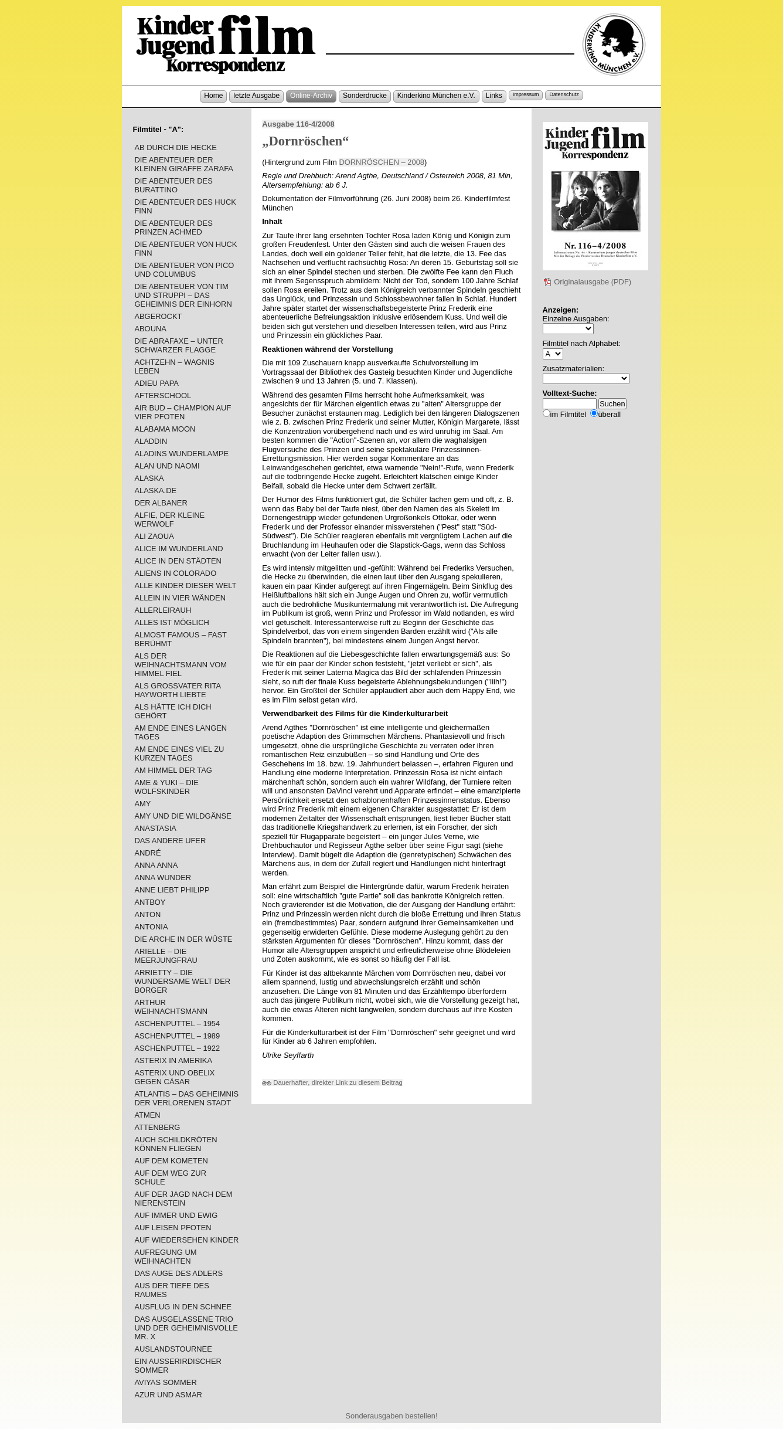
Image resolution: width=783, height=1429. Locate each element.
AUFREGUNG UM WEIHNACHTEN (165, 1256)
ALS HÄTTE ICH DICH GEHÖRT (172, 711)
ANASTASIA (155, 828)
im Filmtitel (568, 414)
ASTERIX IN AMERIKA (173, 1060)
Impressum (526, 94)
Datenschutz (563, 94)
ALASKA (149, 478)
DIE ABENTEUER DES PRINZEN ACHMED (173, 227)
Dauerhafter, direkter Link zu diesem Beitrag (332, 1082)
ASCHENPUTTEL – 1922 (177, 1048)
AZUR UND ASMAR (168, 1394)
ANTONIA (151, 926)
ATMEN (147, 1115)
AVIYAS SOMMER (165, 1382)
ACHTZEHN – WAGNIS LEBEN (174, 366)
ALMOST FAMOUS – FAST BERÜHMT (180, 639)
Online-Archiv (311, 95)
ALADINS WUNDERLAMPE (181, 453)
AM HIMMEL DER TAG (173, 770)
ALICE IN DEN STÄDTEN (177, 560)
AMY (142, 803)
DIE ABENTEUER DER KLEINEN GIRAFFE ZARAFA (183, 164)
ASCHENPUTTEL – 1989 (177, 1035)
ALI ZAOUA (153, 536)
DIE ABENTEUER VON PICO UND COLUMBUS (184, 270)
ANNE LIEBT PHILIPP (171, 889)
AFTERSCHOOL (162, 395)
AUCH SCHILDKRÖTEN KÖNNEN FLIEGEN (175, 1144)
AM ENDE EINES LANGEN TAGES (180, 732)
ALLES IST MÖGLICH (171, 622)
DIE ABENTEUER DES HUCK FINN (185, 206)
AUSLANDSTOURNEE (173, 1349)
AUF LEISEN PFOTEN (172, 1227)
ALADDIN (150, 441)
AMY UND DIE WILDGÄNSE (182, 816)
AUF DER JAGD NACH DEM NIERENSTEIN (183, 1198)
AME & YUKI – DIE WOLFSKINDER (166, 787)
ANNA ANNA (156, 865)
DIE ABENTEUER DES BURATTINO (173, 185)
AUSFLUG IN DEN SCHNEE (183, 1306)
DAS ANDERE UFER (170, 840)
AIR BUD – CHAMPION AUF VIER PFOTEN (182, 412)
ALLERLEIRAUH (162, 610)
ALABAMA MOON (164, 429)
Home (213, 95)
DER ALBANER (160, 502)
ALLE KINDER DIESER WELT (185, 585)
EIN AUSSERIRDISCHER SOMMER (177, 1365)
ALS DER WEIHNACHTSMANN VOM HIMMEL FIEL (180, 664)
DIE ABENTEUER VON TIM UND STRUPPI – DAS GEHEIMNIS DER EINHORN (183, 295)
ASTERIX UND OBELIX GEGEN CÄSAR (174, 1077)
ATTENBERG (157, 1127)
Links (494, 95)
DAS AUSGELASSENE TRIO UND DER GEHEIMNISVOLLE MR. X (185, 1328)
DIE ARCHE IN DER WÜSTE (183, 939)
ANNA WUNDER (162, 877)
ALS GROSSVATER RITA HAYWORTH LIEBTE (177, 690)
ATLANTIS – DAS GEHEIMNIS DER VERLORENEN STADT (186, 1098)
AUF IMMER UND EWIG (175, 1215)
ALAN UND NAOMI (166, 465)
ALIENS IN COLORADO (175, 573)
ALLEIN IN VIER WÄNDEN (180, 597)
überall (609, 414)
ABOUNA (150, 328)
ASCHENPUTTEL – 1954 (177, 1023)
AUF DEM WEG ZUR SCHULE (170, 1177)
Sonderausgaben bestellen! (391, 1415)
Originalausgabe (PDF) (587, 281)
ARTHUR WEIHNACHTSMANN (170, 1007)
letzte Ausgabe (256, 95)
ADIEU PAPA (156, 383)
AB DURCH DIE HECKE (175, 147)
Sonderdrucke (365, 95)
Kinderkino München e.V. (436, 95)
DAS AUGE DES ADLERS (178, 1273)
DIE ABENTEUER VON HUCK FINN (185, 248)
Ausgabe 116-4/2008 (298, 124)
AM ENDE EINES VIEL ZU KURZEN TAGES (179, 753)
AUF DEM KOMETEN (170, 1160)
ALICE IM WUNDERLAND (178, 548)
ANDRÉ (147, 852)
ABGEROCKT (158, 316)
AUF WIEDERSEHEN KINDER (186, 1239)
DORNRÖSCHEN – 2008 (381, 162)
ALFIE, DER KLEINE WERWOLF (169, 519)
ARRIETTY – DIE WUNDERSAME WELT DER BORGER (182, 981)
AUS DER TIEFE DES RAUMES (171, 1290)
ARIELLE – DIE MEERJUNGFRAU (166, 956)
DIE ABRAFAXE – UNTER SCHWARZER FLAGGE (178, 345)
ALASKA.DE (155, 490)
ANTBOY (149, 902)
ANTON (147, 914)
